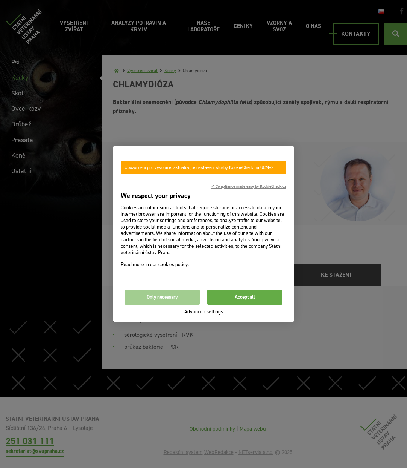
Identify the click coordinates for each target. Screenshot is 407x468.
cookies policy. (173, 264)
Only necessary (162, 297)
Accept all (245, 297)
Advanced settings (203, 311)
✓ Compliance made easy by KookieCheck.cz (248, 186)
